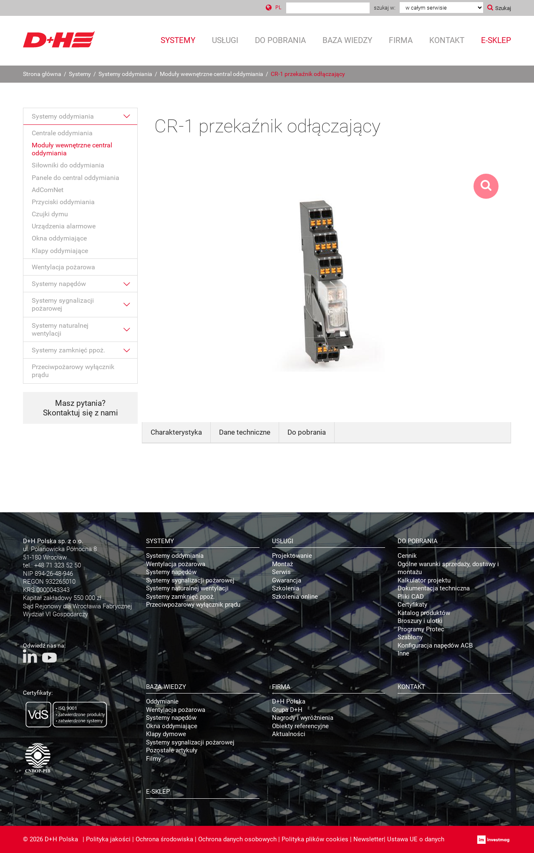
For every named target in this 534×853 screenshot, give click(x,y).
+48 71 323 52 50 (57, 565)
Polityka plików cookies (315, 839)
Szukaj (503, 8)
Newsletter (368, 839)
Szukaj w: (384, 7)
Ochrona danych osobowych (237, 839)
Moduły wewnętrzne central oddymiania (211, 74)
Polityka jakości (108, 839)
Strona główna (42, 74)
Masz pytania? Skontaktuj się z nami (80, 408)
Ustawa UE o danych (415, 839)
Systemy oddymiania (125, 74)
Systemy (80, 74)
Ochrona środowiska (164, 839)
